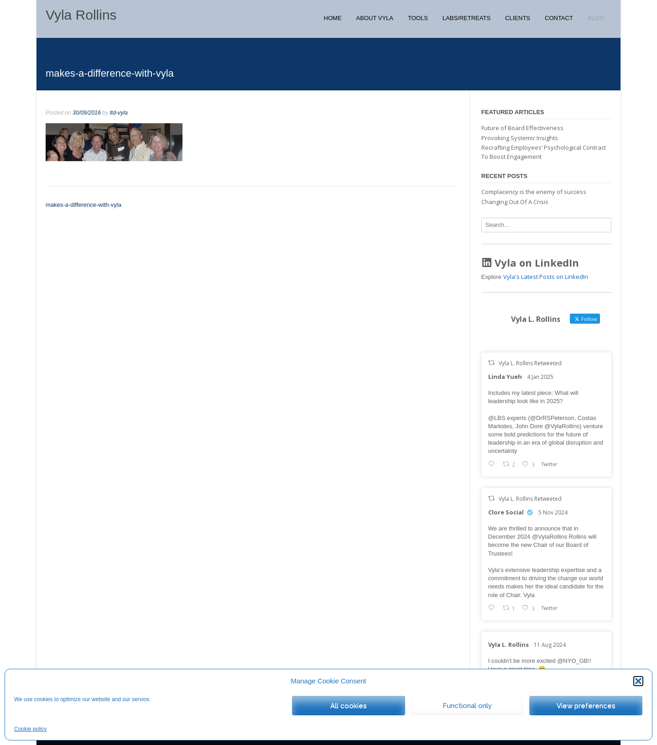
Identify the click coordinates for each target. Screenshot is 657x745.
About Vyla (374, 18)
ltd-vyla (119, 113)
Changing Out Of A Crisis (514, 202)
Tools (418, 18)
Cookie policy (30, 729)
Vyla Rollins (81, 14)
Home (333, 18)
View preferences (586, 706)
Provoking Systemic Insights (519, 138)
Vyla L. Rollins (508, 644)
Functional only (467, 706)
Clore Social (506, 512)
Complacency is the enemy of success (533, 192)
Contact (559, 18)
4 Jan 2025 (540, 377)
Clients (517, 18)
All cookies (348, 706)
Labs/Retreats (466, 18)
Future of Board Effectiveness (522, 128)
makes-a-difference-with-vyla (83, 204)
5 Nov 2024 (553, 512)
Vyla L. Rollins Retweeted (530, 363)
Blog (596, 18)
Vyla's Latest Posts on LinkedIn (545, 277)
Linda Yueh (505, 376)
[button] (638, 681)
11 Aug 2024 (550, 645)
